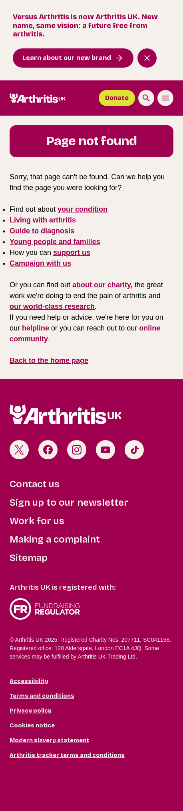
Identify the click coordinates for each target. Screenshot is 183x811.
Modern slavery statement (49, 740)
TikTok (134, 449)
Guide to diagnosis (42, 231)
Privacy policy (31, 710)
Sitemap (29, 557)
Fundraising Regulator (91, 609)
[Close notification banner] (147, 58)
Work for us (37, 521)
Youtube (105, 449)
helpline (35, 328)
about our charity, (102, 285)
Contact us (35, 484)
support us (71, 252)
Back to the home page (49, 360)
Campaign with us (40, 263)
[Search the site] (146, 98)
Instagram (76, 449)
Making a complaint (55, 539)
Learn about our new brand (66, 58)
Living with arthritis (43, 220)
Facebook (48, 449)
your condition (82, 209)
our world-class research (52, 306)
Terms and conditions (42, 696)
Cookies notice (32, 725)
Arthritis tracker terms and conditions (67, 755)
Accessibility (29, 681)
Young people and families (55, 242)
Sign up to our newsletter (69, 502)
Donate (117, 98)
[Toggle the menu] (165, 98)
